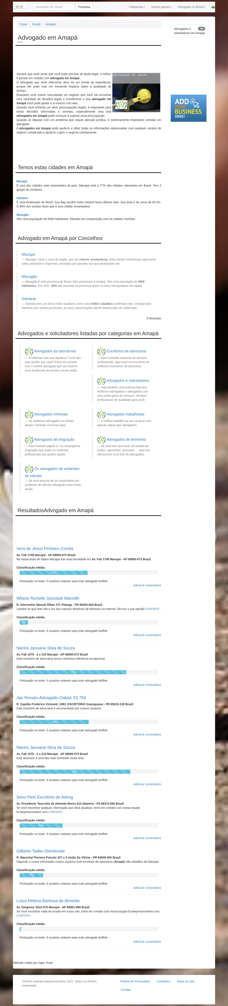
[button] (213, 7)
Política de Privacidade (135, 981)
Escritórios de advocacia (126, 351)
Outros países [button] (161, 7)
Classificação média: (30, 567)
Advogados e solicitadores (127, 381)
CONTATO (152, 609)
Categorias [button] (137, 7)
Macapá (21, 181)
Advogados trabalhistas (125, 414)
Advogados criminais (51, 414)
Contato (126, 989)
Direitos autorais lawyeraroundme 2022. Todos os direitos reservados (59, 983)
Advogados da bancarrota (55, 351)
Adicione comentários (147, 585)
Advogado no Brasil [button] (191, 7)
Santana (22, 198)
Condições (163, 981)
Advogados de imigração (54, 439)
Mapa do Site (185, 981)
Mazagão (22, 214)
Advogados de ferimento (126, 439)
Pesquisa (84, 7)
